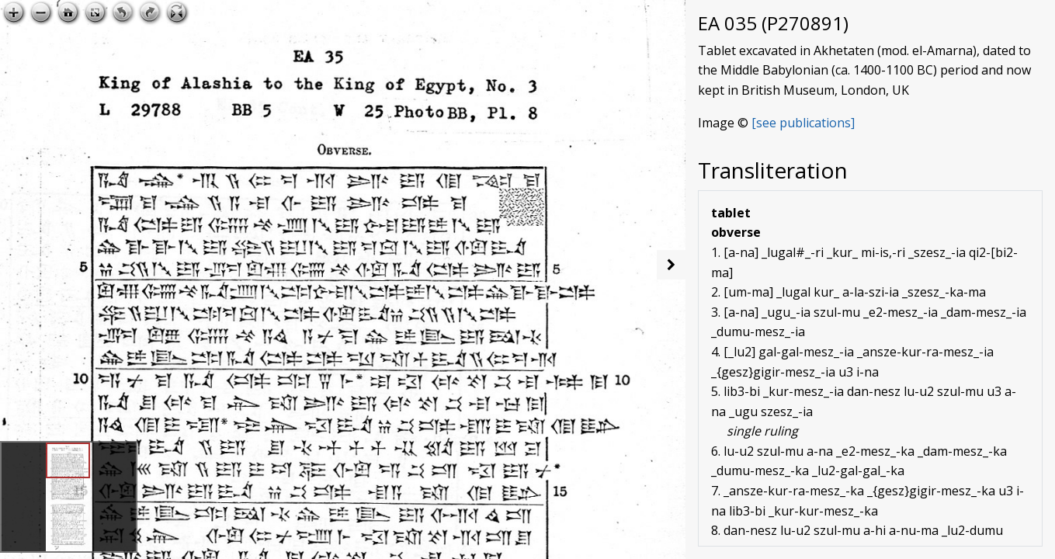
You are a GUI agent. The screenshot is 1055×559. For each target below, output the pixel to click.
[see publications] (803, 122)
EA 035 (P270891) (773, 23)
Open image (630, 12)
